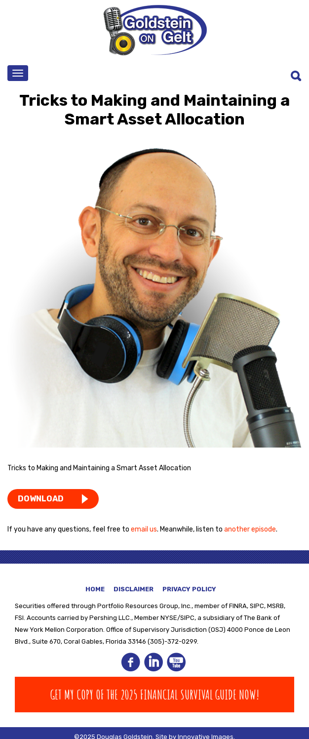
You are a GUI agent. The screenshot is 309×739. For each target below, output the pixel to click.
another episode (250, 529)
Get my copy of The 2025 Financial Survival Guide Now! (154, 694)
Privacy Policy (189, 589)
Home (95, 589)
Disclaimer (134, 589)
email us (144, 529)
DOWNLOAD (41, 498)
